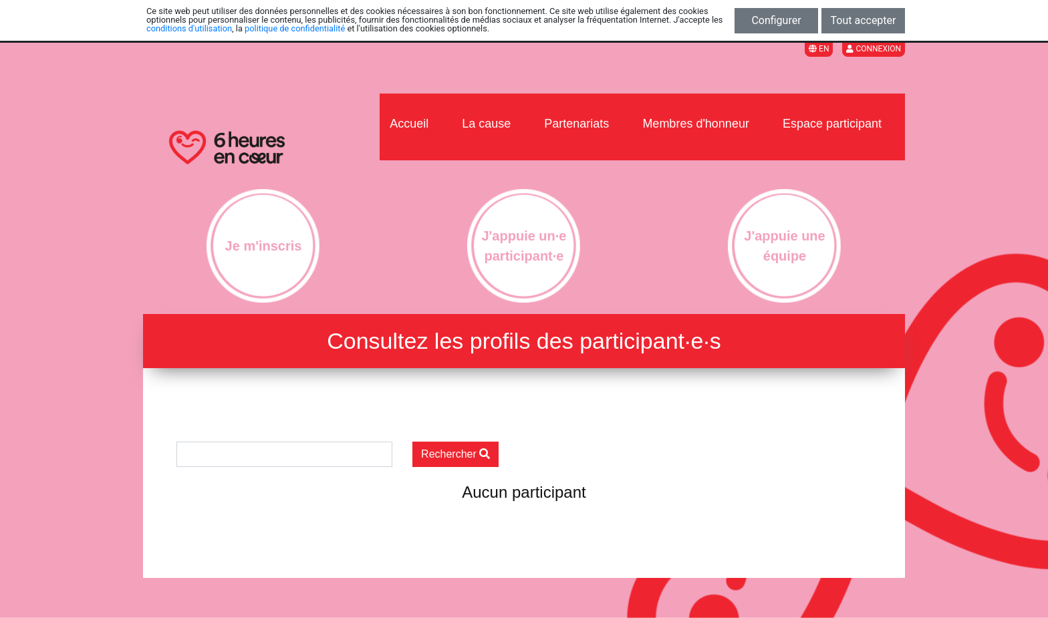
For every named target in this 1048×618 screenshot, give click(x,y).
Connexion (873, 48)
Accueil (409, 123)
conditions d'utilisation (189, 28)
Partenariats (576, 123)
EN (819, 48)
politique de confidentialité (295, 28)
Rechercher (455, 454)
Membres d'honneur (695, 123)
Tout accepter (863, 20)
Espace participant (832, 123)
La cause (486, 123)
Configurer (776, 20)
